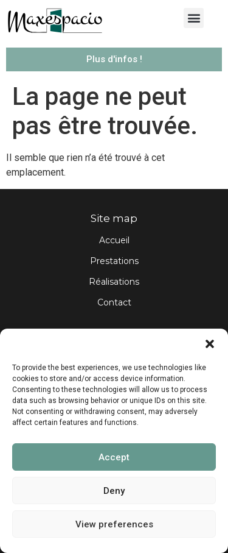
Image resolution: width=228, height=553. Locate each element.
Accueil (114, 240)
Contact (114, 302)
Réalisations (114, 281)
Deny (114, 490)
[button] (210, 344)
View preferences (114, 524)
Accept (114, 457)
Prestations (114, 260)
